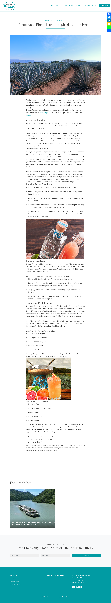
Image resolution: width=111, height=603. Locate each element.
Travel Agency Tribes (64, 597)
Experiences (79, 6)
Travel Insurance (15, 581)
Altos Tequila (44, 112)
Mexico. (28, 115)
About (57, 6)
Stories (87, 6)
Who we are (13, 575)
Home (52, 6)
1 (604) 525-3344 (78, 580)
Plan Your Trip (104, 5)
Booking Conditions (15, 584)
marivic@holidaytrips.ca (79, 582)
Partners (95, 6)
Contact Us (13, 578)
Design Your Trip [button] (67, 6)
